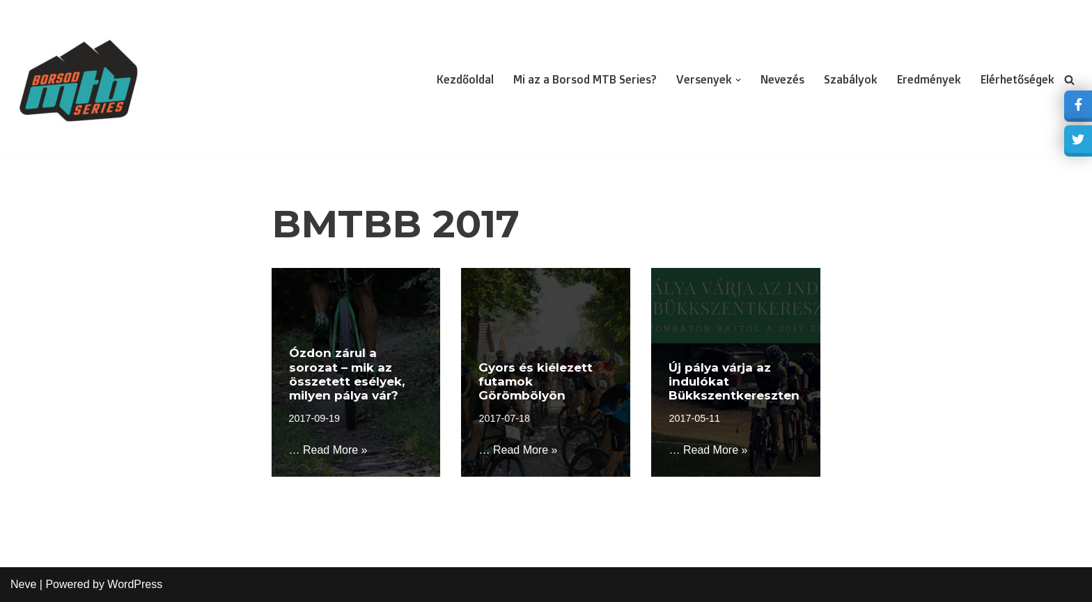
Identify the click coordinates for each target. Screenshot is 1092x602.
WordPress (134, 584)
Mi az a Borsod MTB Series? (585, 79)
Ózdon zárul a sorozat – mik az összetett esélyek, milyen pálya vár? (347, 374)
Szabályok (851, 79)
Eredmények (929, 79)
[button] (738, 80)
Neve (23, 584)
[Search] (1069, 79)
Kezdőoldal (465, 79)
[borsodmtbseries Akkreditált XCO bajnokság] (80, 80)
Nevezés (782, 79)
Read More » (335, 450)
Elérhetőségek (1017, 79)
